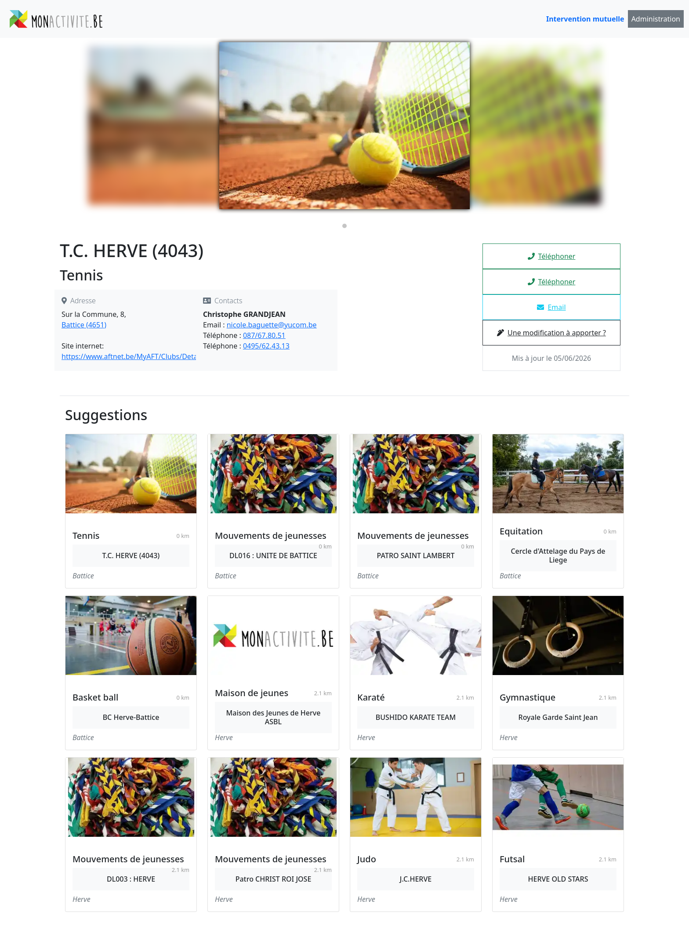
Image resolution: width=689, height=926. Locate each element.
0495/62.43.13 (266, 346)
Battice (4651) (84, 325)
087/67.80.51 (264, 335)
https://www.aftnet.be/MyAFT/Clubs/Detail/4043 (141, 356)
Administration (655, 19)
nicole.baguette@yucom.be (272, 325)
